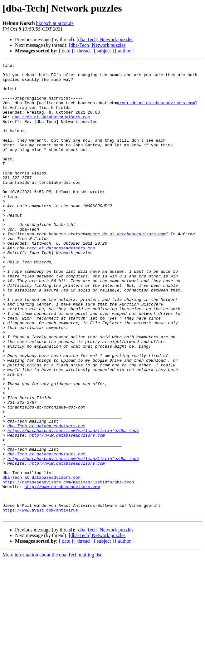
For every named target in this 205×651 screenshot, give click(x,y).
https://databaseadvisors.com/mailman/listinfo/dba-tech (73, 504)
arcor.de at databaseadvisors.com (156, 111)
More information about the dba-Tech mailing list (51, 645)
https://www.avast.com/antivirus (40, 600)
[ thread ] (83, 50)
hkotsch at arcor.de (55, 23)
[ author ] (124, 50)
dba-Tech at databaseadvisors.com (46, 499)
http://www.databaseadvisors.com (67, 510)
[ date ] (66, 50)
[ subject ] (104, 50)
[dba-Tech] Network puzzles (104, 39)
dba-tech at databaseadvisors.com (51, 128)
